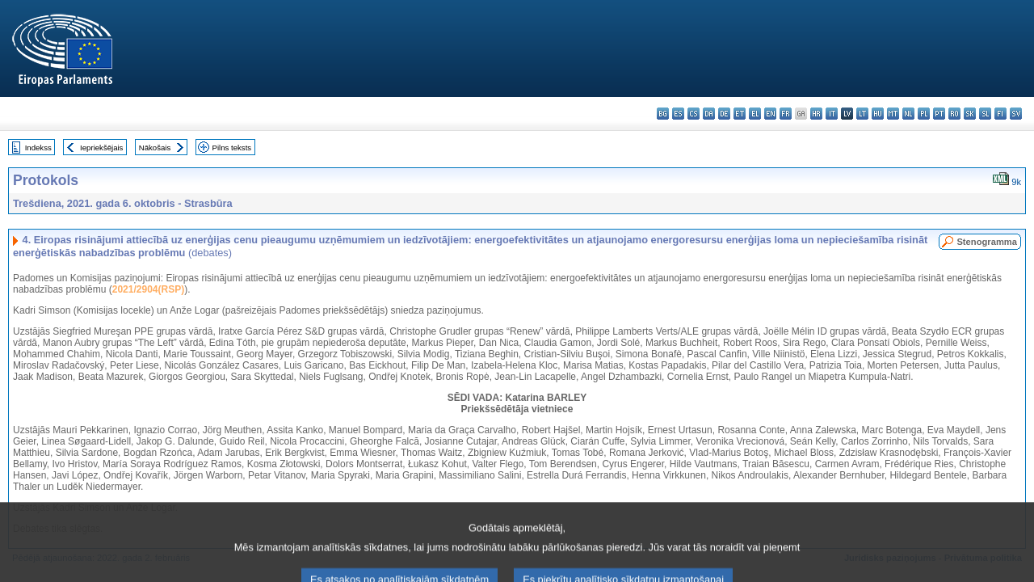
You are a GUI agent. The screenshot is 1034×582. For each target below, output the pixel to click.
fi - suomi (1000, 114)
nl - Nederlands (908, 114)
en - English (770, 114)
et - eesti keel (739, 114)
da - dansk (709, 114)
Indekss (38, 147)
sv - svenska (1016, 114)
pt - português (939, 114)
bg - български (663, 114)
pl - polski (924, 114)
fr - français (786, 114)
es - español (678, 114)
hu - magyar (878, 114)
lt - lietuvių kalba (862, 114)
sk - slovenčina (970, 114)
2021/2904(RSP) (148, 289)
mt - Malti (893, 114)
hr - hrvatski (816, 114)
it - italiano (832, 114)
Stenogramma (986, 242)
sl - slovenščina (985, 114)
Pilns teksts (232, 147)
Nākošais (154, 147)
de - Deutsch (724, 114)
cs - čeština (693, 114)
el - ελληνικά (755, 114)
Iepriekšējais (101, 147)
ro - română (954, 114)
